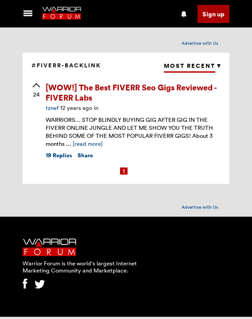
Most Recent (189, 66)
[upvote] (36, 90)
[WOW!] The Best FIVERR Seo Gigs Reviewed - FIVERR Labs (131, 92)
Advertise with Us (200, 43)
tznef (52, 108)
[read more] (88, 144)
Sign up (213, 14)
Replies (59, 155)
